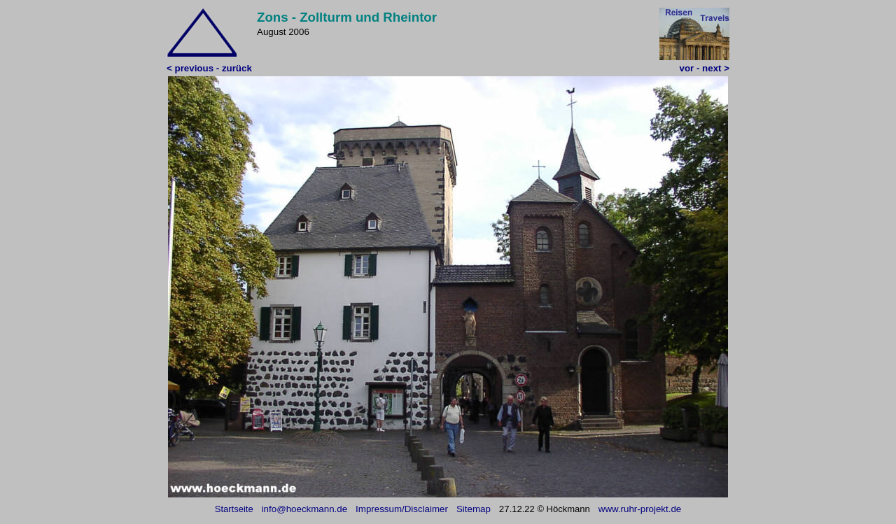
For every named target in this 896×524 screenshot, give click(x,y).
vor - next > (704, 68)
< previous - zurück (209, 68)
